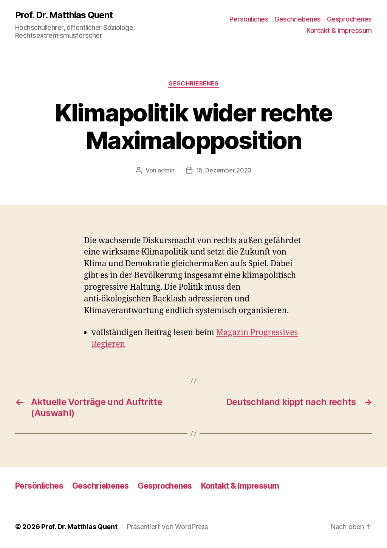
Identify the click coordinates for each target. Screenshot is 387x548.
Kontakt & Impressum (339, 30)
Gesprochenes (349, 19)
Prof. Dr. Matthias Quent (64, 15)
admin (166, 170)
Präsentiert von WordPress (167, 527)
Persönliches (248, 19)
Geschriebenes (297, 19)
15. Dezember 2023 (223, 170)
